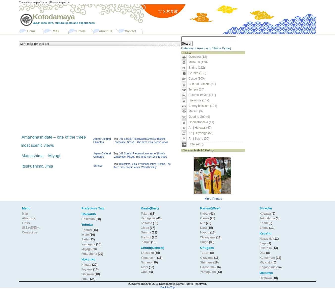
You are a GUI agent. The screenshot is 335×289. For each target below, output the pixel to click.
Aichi (144, 267)
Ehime (264, 228)
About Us (105, 31)
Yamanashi (149, 258)
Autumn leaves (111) (202, 95)
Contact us (29, 232)
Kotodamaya (54, 17)
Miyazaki (266, 262)
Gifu (144, 272)
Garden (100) (197, 73)
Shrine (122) (197, 67)
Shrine (161, 164)
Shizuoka (147, 253)
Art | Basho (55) (199, 138)
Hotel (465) (196, 144)
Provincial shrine (147, 164)
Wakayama (207, 237)
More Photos (213, 199)
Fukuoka (266, 248)
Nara (204, 228)
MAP (56, 31)
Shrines (97, 165)
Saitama (146, 223)
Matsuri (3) (196, 111)
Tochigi (146, 237)
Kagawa (265, 213)
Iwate (85, 234)
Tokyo (145, 213)
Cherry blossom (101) (203, 106)
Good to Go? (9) (199, 116)
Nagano (146, 262)
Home (31, 31)
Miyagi (130, 156)
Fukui (85, 279)
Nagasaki (266, 238)
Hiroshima (124, 164)
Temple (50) (196, 89)
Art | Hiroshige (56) (201, 133)
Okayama (206, 258)
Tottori (204, 253)
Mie (202, 223)
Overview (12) (198, 56)
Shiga (204, 242)
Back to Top (167, 287)
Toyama (86, 269)
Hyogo (204, 232)
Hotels (81, 31)
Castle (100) (197, 78)
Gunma (146, 232)
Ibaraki (145, 242)
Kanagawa (148, 218)
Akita (85, 239)
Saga (263, 243)
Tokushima (267, 218)
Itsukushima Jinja (37, 166)
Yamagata (88, 244)
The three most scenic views (152, 142)
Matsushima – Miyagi (41, 155)
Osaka (204, 218)
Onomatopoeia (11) (201, 122)
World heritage (149, 167)
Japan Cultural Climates (102, 140)
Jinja (134, 164)
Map (25, 213)
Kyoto (204, 213)
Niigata (86, 264)
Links (26, 223)
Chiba (145, 228)
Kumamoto (267, 258)
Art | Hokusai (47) (200, 127)
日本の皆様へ (31, 228)
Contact (130, 31)
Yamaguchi (208, 272)
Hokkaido (88, 219)
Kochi (264, 223)
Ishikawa (88, 274)
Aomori (87, 230)
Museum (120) (200, 62)
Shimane (206, 262)
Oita (262, 253)
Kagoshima (268, 267)
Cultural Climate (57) (202, 84)
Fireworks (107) (199, 100)
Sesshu (131, 142)
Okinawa (266, 278)
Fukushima (89, 254)
